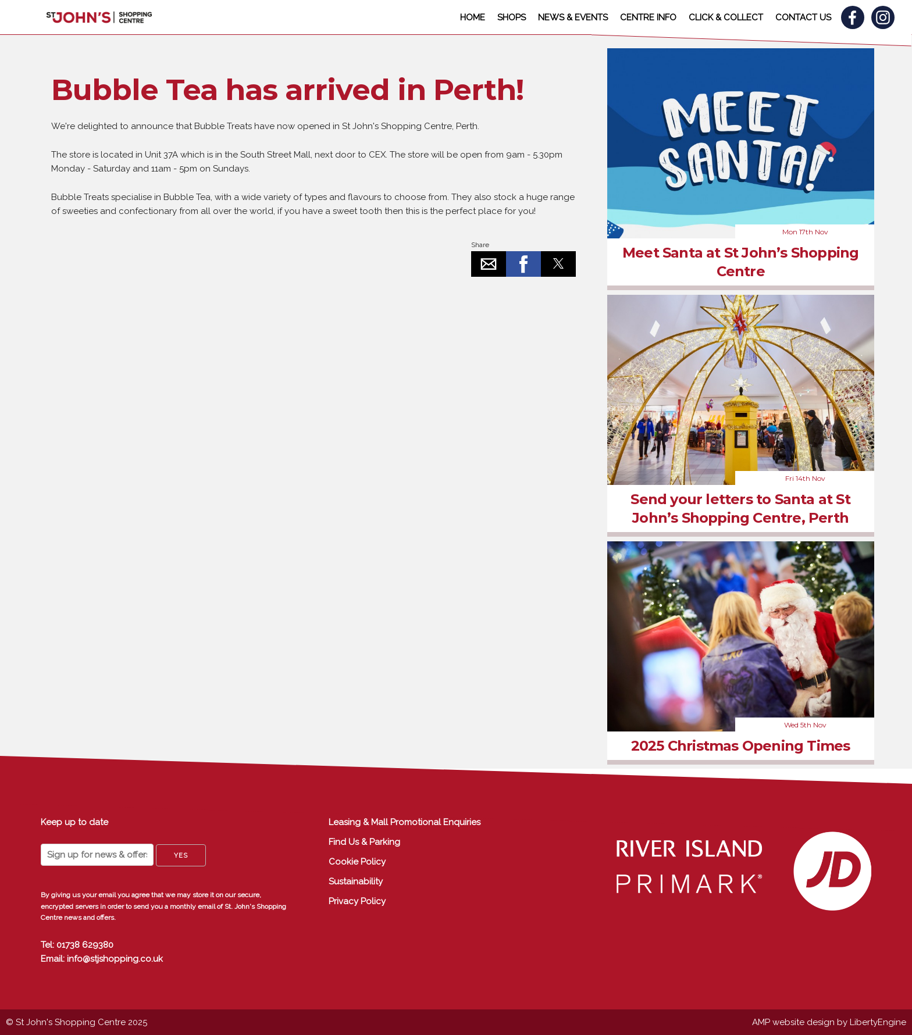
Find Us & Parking (364, 842)
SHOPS (511, 17)
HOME (472, 17)
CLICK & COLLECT (726, 17)
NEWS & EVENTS (573, 17)
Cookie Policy (357, 861)
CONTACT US (803, 17)
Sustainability (356, 881)
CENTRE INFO (648, 17)
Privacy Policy (357, 901)
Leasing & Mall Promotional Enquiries (404, 822)
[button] (488, 264)
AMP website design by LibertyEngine (829, 1022)
